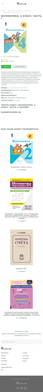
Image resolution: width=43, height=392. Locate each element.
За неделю (26, 358)
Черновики (4, 360)
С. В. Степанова (10, 57)
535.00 (15, 100)
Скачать (6, 66)
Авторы (3, 358)
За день (25, 360)
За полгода (26, 355)
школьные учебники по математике (19, 10)
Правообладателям (6, 367)
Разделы (3, 355)
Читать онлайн (20, 66)
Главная (3, 10)
